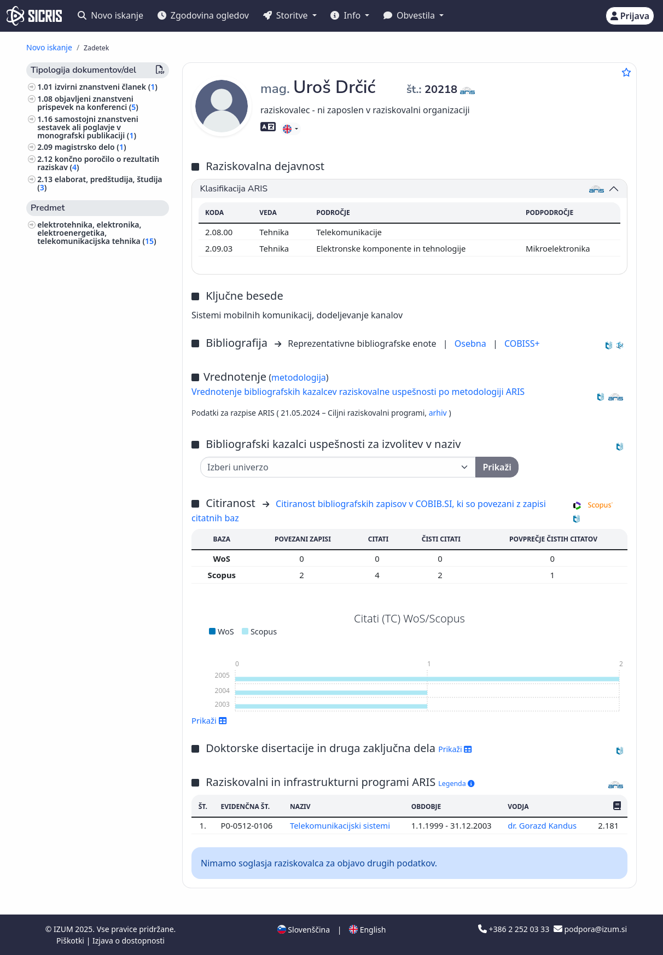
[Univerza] (338, 467)
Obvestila (410, 15)
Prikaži (209, 720)
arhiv (439, 412)
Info (346, 15)
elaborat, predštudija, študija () (99, 183)
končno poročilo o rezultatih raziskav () (98, 163)
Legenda (456, 783)
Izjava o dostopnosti (128, 940)
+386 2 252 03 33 (514, 929)
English (367, 929)
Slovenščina (303, 929)
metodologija (298, 377)
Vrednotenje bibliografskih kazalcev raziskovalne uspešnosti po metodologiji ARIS (358, 392)
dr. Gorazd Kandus (543, 825)
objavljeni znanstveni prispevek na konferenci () (87, 103)
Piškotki (71, 940)
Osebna (471, 343)
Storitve (286, 15)
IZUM (64, 929)
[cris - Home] (34, 16)
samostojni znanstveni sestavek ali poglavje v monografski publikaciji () (87, 127)
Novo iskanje (110, 15)
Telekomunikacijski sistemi (341, 825)
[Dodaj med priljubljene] (626, 72)
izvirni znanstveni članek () (106, 86)
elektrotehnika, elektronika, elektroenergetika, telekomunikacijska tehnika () (96, 232)
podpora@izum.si (590, 929)
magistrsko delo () (90, 147)
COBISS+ (522, 343)
